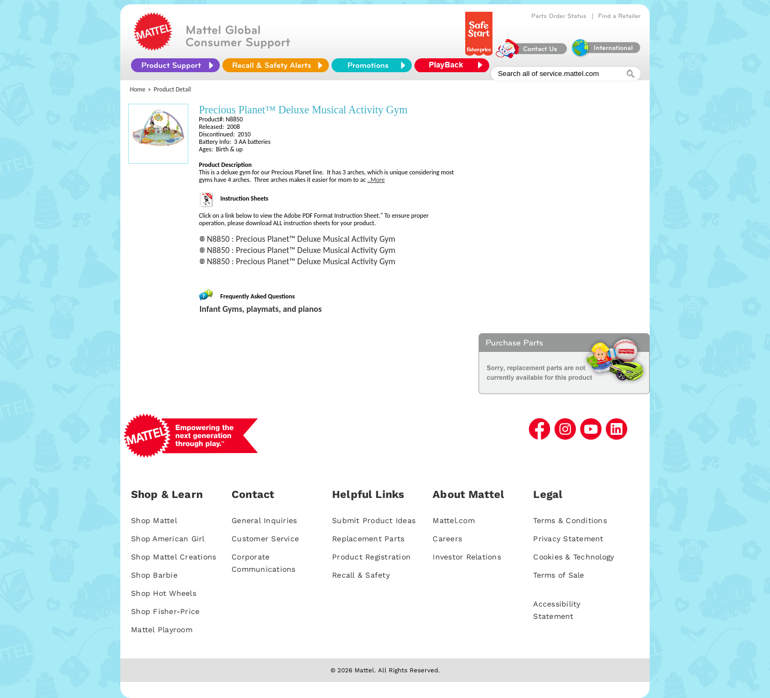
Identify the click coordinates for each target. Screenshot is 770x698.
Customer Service (265, 538)
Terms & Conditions (570, 520)
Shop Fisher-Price (165, 611)
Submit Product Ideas (373, 520)
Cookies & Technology (573, 557)
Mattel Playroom (161, 629)
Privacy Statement (568, 538)
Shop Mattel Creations (173, 557)
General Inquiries (264, 520)
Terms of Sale (558, 575)
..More (376, 179)
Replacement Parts (368, 538)
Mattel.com (454, 520)
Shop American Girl (168, 538)
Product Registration (371, 557)
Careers (447, 538)
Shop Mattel (154, 520)
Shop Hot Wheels (163, 593)
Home (137, 89)
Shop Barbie (154, 575)
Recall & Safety (361, 575)
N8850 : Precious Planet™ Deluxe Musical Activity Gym (301, 239)
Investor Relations (467, 557)
